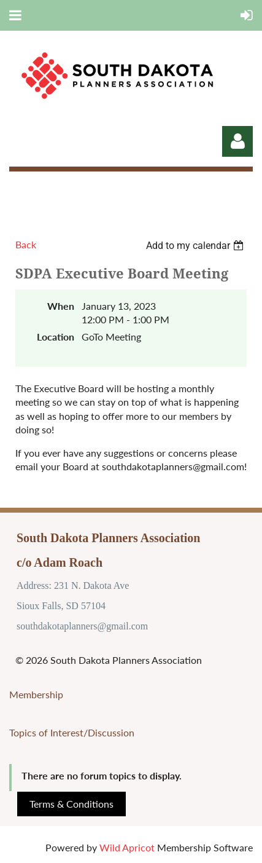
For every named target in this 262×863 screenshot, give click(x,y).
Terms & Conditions (71, 804)
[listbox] (196, 245)
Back (25, 244)
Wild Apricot (127, 847)
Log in (237, 141)
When (60, 306)
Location (55, 336)
